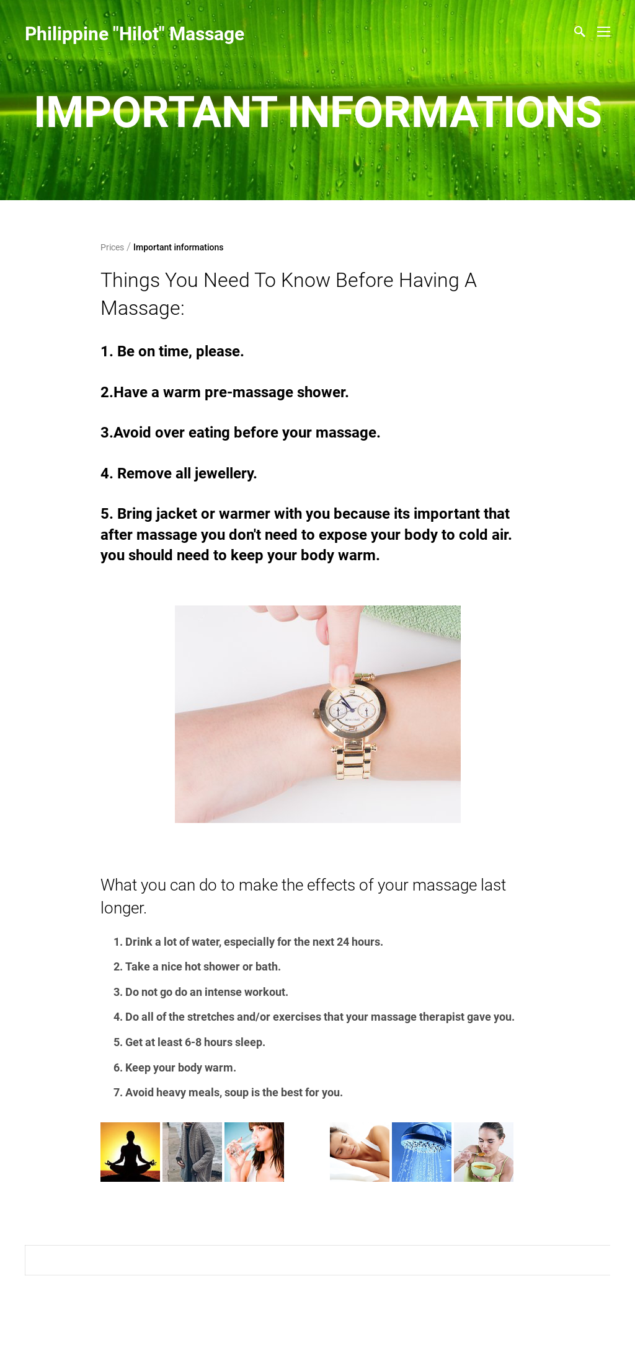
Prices (112, 247)
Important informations (178, 247)
